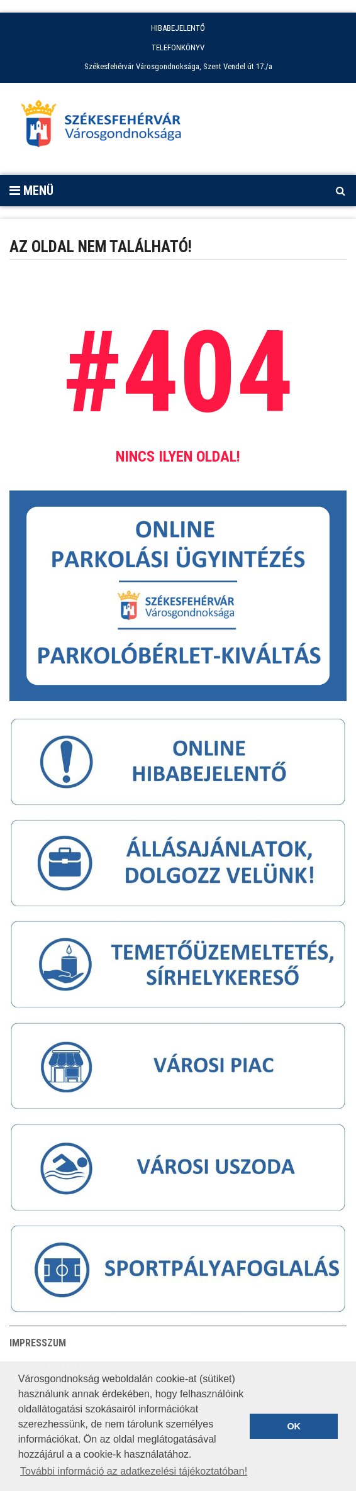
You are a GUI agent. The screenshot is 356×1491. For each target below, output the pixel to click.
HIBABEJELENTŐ (178, 28)
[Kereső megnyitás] (340, 190)
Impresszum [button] (37, 1343)
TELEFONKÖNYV (178, 47)
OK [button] (294, 1426)
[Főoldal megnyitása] (107, 127)
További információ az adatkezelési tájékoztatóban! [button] (133, 1471)
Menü (31, 190)
